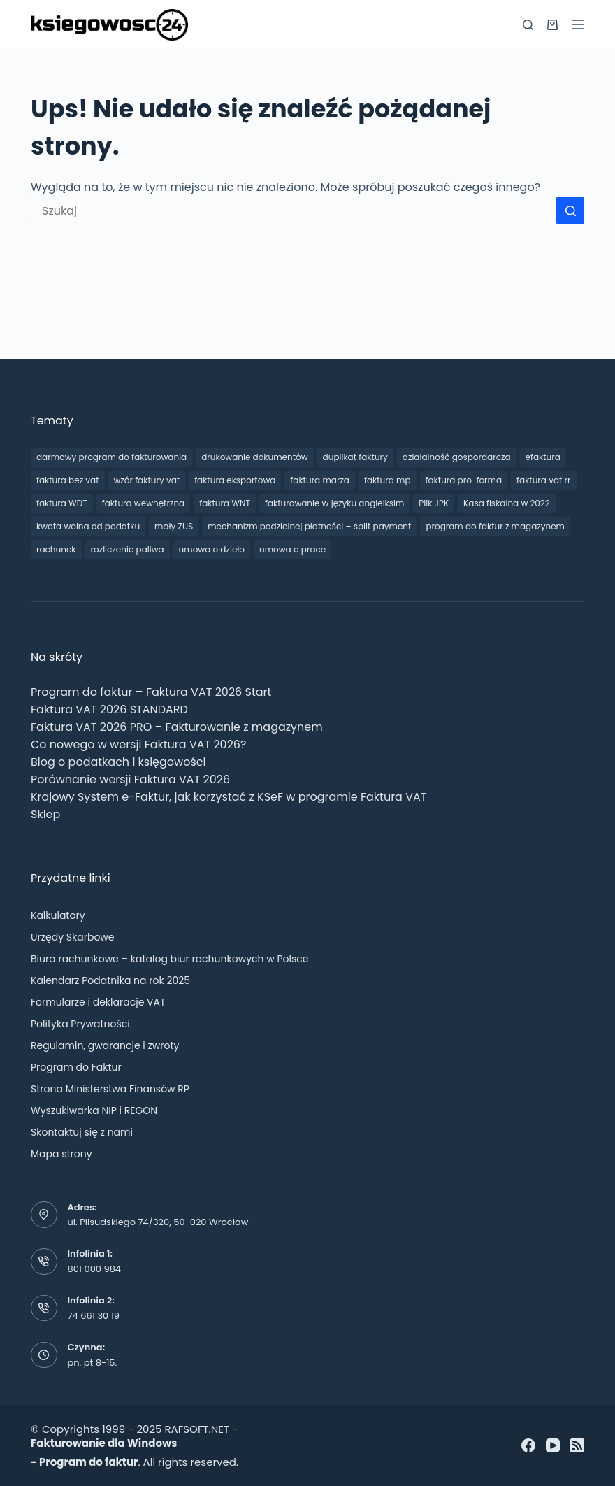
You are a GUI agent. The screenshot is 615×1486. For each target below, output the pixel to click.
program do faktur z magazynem (495, 526)
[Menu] (578, 24)
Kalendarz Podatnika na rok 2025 (110, 980)
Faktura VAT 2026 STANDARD (109, 709)
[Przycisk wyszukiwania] (570, 210)
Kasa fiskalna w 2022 (506, 503)
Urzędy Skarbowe (73, 937)
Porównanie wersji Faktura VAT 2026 (130, 779)
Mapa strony (61, 1154)
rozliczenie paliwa (127, 549)
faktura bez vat (67, 480)
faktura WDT (61, 503)
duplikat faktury (355, 457)
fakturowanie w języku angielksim (334, 503)
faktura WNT (224, 503)
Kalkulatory (58, 915)
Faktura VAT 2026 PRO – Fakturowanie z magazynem (177, 727)
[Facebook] (528, 1445)
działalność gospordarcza (457, 457)
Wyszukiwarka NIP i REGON (94, 1110)
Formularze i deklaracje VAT (98, 1002)
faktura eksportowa (234, 480)
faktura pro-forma (464, 480)
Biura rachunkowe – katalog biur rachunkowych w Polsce (169, 959)
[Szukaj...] (293, 210)
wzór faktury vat (147, 480)
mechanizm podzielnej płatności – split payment (309, 526)
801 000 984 (95, 1269)
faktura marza (319, 480)
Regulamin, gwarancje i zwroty (105, 1045)
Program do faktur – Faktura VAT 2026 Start (151, 692)
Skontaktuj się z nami (82, 1132)
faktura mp (387, 480)
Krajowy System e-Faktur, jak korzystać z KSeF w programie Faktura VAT (228, 797)
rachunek (56, 549)
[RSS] (577, 1445)
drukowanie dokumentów (254, 457)
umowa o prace (292, 549)
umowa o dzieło (212, 549)
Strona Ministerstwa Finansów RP (110, 1089)
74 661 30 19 (94, 1315)
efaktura (543, 457)
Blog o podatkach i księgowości (118, 762)
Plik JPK (434, 503)
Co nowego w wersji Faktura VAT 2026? (138, 744)
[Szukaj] (528, 25)
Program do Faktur (76, 1067)
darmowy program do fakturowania (111, 457)
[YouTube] (553, 1445)
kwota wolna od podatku (88, 526)
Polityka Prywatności (80, 1024)
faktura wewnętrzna (143, 503)
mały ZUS (173, 526)
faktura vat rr (543, 480)
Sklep (45, 814)
